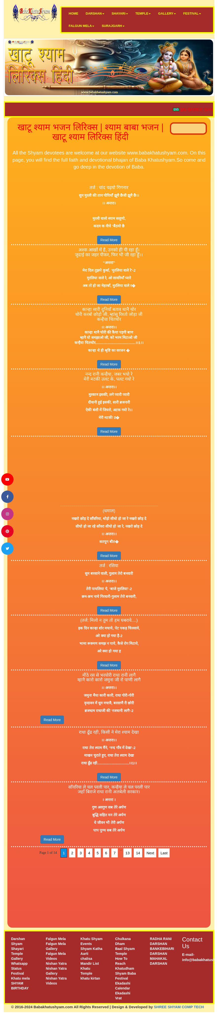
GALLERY (167, 13)
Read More (108, 240)
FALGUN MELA (81, 26)
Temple (17, 954)
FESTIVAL (192, 13)
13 (128, 853)
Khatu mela (20, 978)
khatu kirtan (90, 978)
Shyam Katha (91, 949)
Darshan (18, 939)
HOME (73, 13)
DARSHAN (95, 13)
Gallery (17, 959)
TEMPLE (143, 13)
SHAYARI (120, 13)
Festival (17, 973)
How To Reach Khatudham (124, 963)
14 (138, 853)
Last (164, 853)
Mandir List (89, 963)
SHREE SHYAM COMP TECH (179, 1007)
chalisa (86, 959)
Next (150, 853)
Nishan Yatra (56, 963)
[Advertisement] (109, 471)
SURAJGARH (113, 26)
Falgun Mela (56, 939)
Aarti (84, 954)
